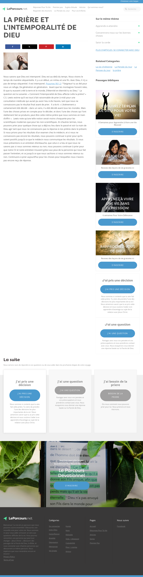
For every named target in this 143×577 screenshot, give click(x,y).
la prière (117, 70)
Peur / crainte (71, 547)
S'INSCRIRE (71, 485)
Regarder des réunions (42, 11)
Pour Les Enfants (78, 11)
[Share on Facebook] (12, 46)
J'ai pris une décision (117, 289)
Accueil (93, 526)
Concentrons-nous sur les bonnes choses (113, 34)
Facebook (121, 526)
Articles (82, 7)
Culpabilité (70, 543)
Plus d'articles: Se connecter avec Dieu (117, 50)
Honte (68, 526)
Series (92, 539)
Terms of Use (8, 560)
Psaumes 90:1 (52, 83)
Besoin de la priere (115, 395)
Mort (68, 530)
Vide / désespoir (72, 539)
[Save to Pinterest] (46, 46)
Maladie (69, 535)
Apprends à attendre (107, 25)
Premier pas (58, 7)
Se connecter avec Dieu (54, 528)
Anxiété (52, 538)
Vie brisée (53, 551)
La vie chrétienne (104, 66)
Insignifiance (54, 534)
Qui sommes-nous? (95, 7)
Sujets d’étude (71, 7)
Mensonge (53, 546)
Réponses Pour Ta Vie (42, 7)
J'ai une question (118, 333)
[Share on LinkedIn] (63, 46)
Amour (68, 551)
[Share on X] (29, 46)
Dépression (53, 542)
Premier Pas (95, 543)
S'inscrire (117, 131)
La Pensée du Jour (62, 11)
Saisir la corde (103, 42)
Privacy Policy (9, 557)
